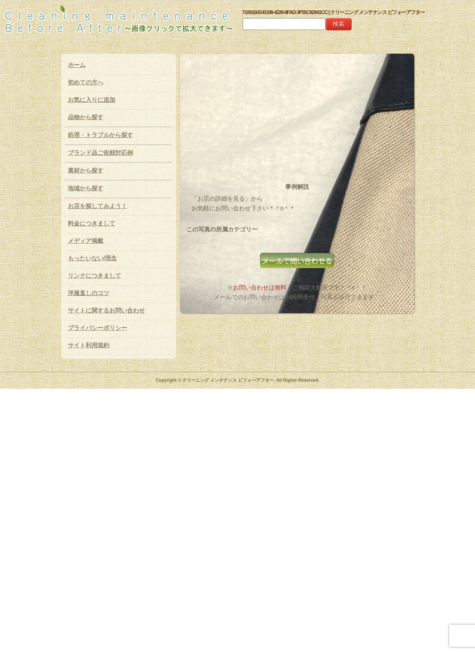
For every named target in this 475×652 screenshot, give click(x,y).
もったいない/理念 (92, 258)
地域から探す (85, 188)
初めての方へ (85, 82)
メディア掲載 (85, 241)
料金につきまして (91, 223)
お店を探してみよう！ (97, 206)
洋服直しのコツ (88, 293)
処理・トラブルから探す (100, 135)
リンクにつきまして (94, 275)
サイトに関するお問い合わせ (106, 310)
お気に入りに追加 (91, 100)
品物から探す (85, 117)
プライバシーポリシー (97, 328)
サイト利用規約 (88, 345)
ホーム (77, 65)
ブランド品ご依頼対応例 (100, 153)
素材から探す (85, 170)
